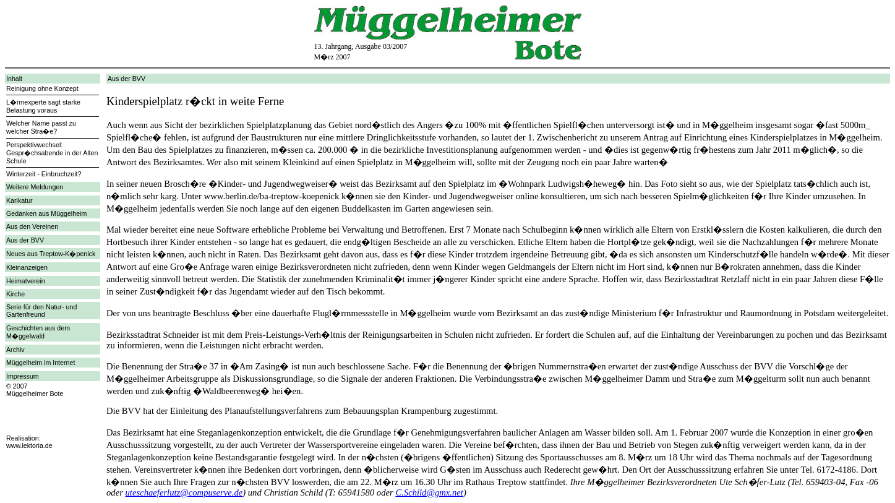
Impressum (22, 376)
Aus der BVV (25, 240)
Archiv (15, 349)
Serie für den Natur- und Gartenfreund (41, 310)
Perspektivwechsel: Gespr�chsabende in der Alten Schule (52, 153)
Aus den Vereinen (32, 226)
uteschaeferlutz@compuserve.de (184, 492)
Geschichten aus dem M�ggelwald (38, 332)
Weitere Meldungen (34, 187)
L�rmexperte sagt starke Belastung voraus (43, 106)
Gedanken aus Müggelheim (46, 213)
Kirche (15, 294)
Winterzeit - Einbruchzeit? (43, 174)
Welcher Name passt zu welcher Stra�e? (41, 127)
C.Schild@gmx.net (429, 492)
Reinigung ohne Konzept (42, 88)
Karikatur (19, 200)
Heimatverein (25, 281)
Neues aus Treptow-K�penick (50, 253)
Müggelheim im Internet (40, 362)
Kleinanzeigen (27, 267)
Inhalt (14, 78)
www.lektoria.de (29, 445)
